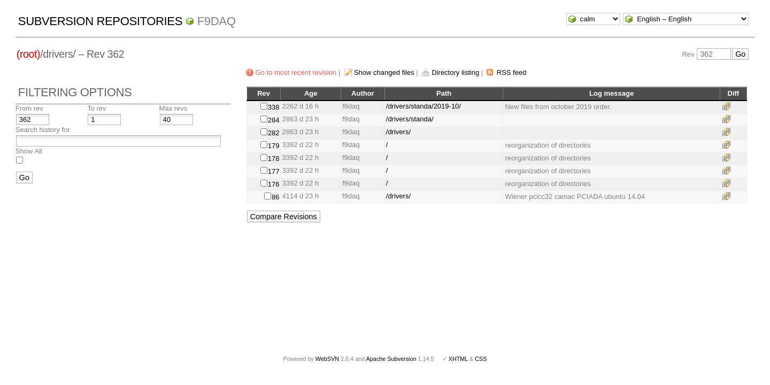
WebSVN (327, 359)
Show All (29, 151)
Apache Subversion (391, 359)
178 (274, 159)
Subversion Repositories (100, 21)
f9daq (216, 21)
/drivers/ (398, 132)
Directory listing (455, 72)
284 (274, 120)
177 (274, 171)
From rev (29, 108)
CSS (481, 359)
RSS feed (512, 72)
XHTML (458, 359)
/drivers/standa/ (410, 119)
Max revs (173, 108)
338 (274, 107)
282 (274, 133)
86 (275, 197)
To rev (96, 108)
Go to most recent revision (296, 72)
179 (274, 146)
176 (274, 184)
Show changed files (384, 72)
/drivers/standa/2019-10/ (423, 106)
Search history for (43, 130)
